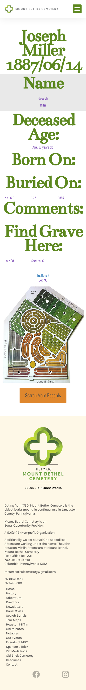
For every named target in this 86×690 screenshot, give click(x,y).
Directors (12, 602)
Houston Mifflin (17, 624)
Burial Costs (14, 611)
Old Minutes (15, 629)
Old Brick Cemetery (19, 656)
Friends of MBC (17, 642)
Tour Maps (13, 620)
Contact (11, 664)
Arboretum (13, 598)
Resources (13, 660)
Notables (12, 633)
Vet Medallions (16, 651)
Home (10, 589)
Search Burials (16, 616)
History (11, 593)
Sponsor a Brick (17, 647)
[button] (77, 8)
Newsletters (14, 607)
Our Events (14, 638)
